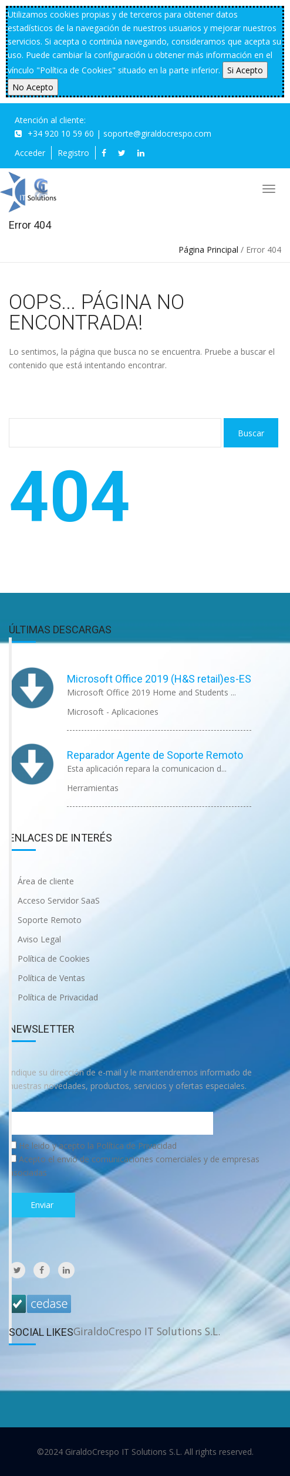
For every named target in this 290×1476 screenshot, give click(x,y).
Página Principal (208, 249)
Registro (73, 152)
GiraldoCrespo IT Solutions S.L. (146, 1331)
